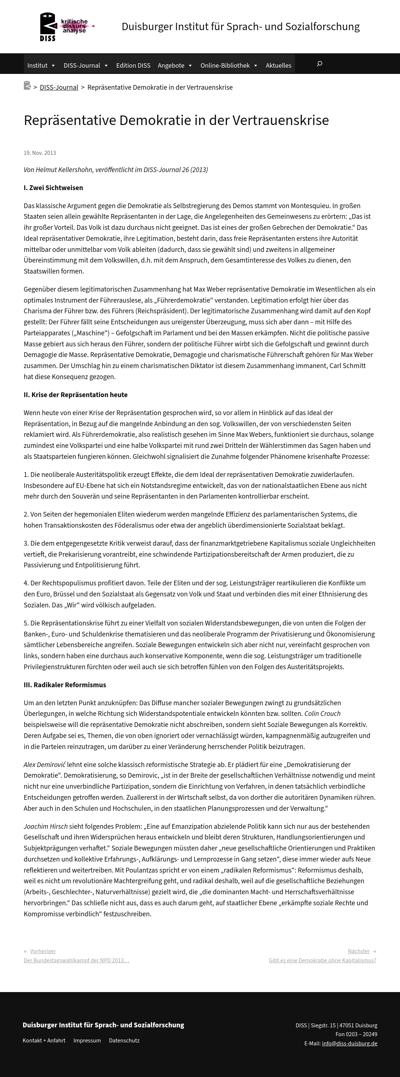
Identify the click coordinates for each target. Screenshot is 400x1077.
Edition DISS (133, 65)
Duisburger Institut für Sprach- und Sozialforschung (241, 27)
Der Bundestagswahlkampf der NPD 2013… (76, 960)
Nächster (359, 951)
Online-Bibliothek (230, 64)
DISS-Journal (86, 64)
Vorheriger (43, 951)
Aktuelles (278, 65)
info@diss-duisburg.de (350, 1043)
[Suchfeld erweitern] (319, 63)
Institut (42, 64)
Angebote (175, 64)
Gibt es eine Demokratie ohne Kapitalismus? (322, 960)
